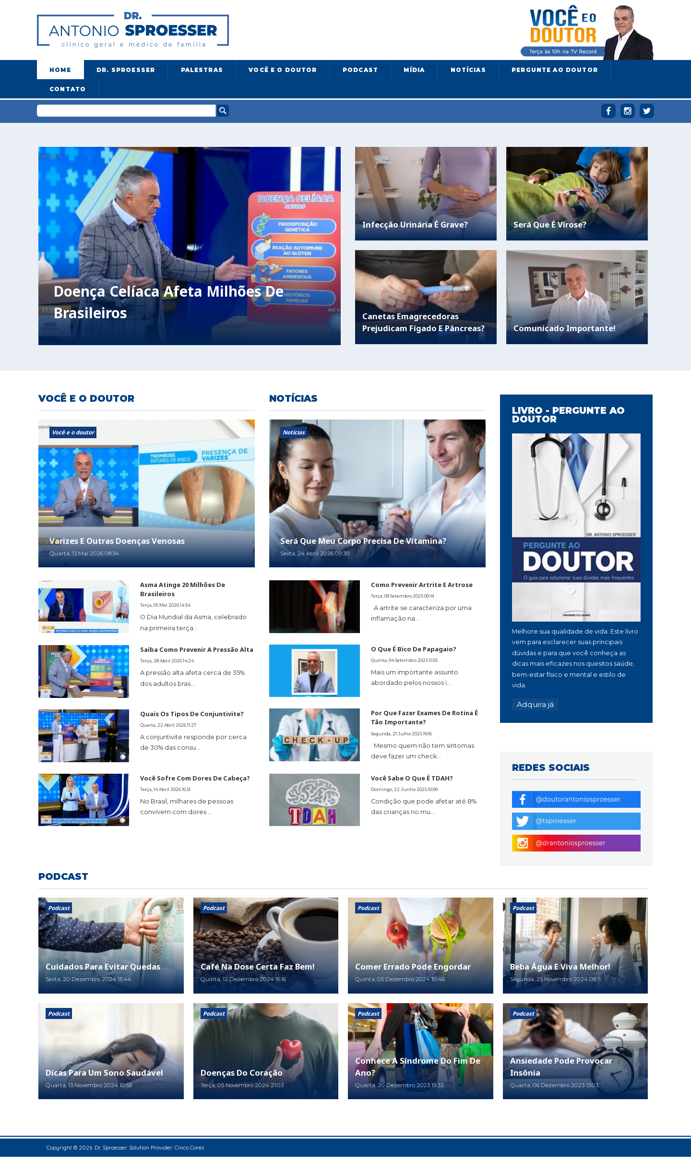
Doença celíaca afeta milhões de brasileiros (169, 302)
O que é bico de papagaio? (413, 649)
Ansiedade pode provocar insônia (561, 1066)
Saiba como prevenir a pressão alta (196, 649)
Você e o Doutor (283, 70)
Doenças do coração (242, 1072)
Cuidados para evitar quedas (103, 966)
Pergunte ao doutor (555, 70)
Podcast (360, 70)
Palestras (202, 70)
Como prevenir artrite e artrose (422, 584)
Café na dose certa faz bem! (258, 966)
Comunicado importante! (564, 328)
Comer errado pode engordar (413, 966)
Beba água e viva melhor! (560, 966)
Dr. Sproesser (125, 70)
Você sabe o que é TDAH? (412, 778)
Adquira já (535, 704)
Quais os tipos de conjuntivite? (192, 713)
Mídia (414, 70)
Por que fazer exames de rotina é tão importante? (424, 717)
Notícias (468, 70)
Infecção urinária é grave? (415, 224)
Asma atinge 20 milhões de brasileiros (182, 589)
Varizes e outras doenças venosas (117, 540)
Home (60, 70)
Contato (67, 89)
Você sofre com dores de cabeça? (195, 778)
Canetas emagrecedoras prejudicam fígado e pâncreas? (423, 322)
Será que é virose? (549, 224)
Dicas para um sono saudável (104, 1072)
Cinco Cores (189, 1147)
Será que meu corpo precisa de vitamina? (363, 540)
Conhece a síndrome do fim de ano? (417, 1066)
